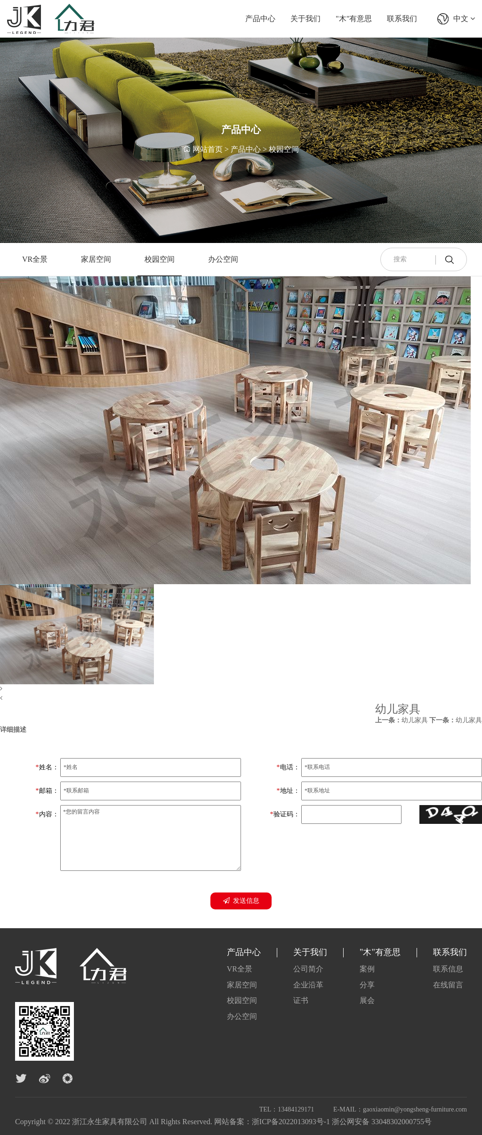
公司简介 (308, 969)
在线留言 (448, 985)
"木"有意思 (354, 19)
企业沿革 (308, 985)
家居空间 (96, 259)
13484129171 (296, 1109)
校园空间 (284, 150)
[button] (235, 689)
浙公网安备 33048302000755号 (382, 1122)
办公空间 (223, 259)
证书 (300, 1000)
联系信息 (448, 969)
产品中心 (260, 19)
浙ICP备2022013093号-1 (291, 1122)
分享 (367, 985)
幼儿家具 (401, 720)
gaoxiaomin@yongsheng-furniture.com (415, 1109)
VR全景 (35, 259)
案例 (367, 969)
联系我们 (402, 19)
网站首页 (208, 150)
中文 (464, 19)
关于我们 (305, 19)
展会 (367, 1000)
